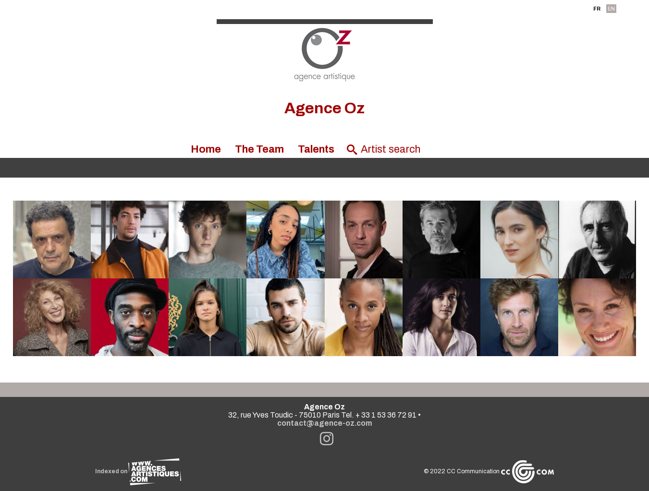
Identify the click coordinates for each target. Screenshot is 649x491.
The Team (259, 149)
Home (206, 149)
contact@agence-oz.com (324, 423)
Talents (316, 149)
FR (596, 9)
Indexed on (138, 471)
